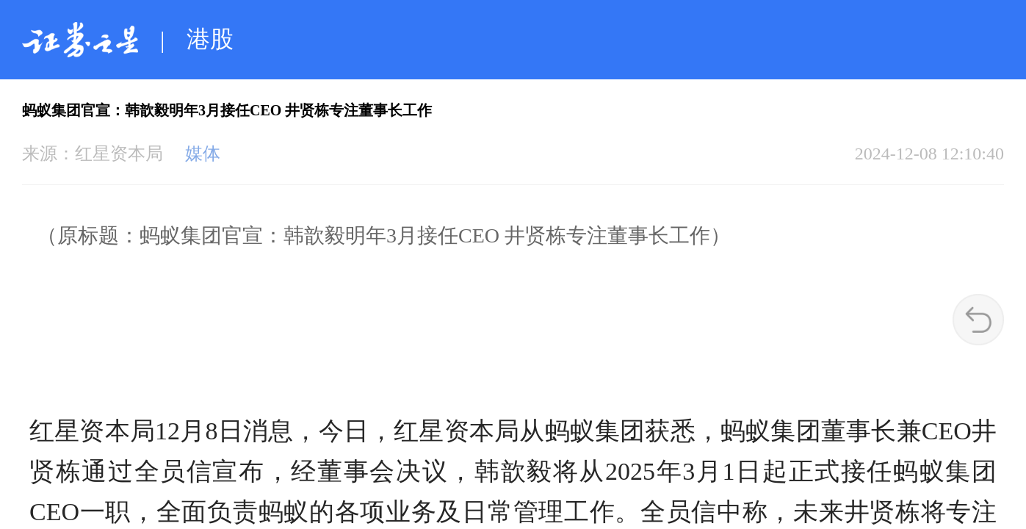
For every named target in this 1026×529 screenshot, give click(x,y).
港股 (210, 39)
